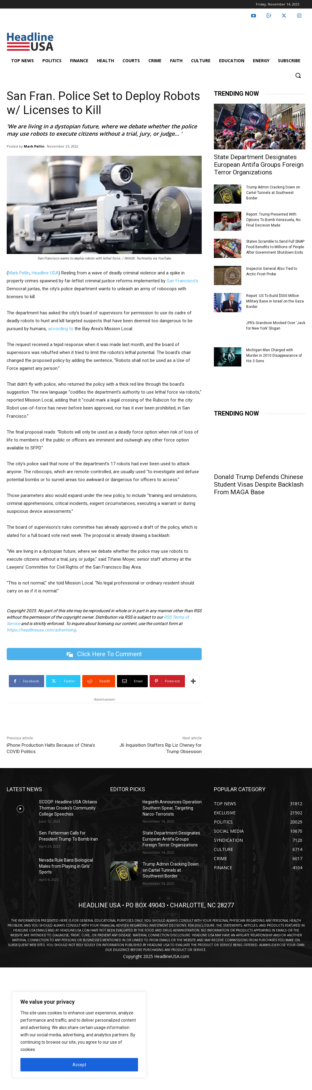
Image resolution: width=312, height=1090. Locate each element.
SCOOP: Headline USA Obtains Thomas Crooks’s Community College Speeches (68, 808)
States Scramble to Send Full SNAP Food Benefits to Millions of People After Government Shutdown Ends (275, 247)
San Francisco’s (182, 281)
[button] (298, 75)
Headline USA (45, 273)
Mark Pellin (34, 146)
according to (60, 328)
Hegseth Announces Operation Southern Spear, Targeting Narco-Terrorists (172, 808)
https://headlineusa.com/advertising (41, 629)
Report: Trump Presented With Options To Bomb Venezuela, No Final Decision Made (273, 219)
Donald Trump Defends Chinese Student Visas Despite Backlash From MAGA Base (258, 484)
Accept (79, 1064)
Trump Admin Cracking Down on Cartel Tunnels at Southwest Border (273, 192)
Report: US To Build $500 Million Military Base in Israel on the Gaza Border (275, 301)
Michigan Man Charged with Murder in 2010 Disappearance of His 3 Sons (274, 355)
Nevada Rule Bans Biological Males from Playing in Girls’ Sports (66, 866)
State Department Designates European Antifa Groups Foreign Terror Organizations (258, 164)
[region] (79, 1035)
